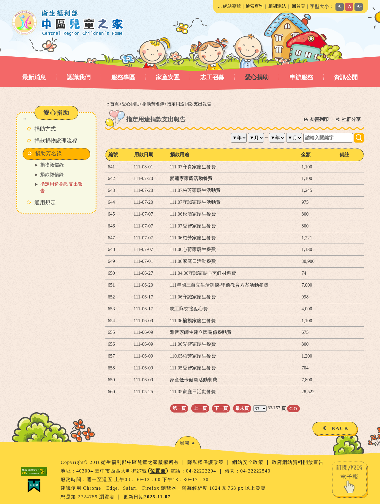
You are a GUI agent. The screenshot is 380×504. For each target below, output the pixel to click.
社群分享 (351, 119)
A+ (359, 6)
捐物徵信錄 (52, 164)
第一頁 (179, 408)
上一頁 (200, 408)
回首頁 (298, 6)
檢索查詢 (254, 6)
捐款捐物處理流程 (55, 141)
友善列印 (319, 119)
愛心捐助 (257, 77)
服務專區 (123, 77)
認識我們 (79, 77)
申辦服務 (301, 77)
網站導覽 (232, 6)
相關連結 (277, 6)
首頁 (114, 103)
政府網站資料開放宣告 (298, 462)
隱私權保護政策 (206, 462)
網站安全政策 (248, 462)
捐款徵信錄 (52, 174)
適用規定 (45, 203)
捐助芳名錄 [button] (48, 154)
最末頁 (242, 408)
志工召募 (212, 77)
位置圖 (158, 470)
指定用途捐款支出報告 (61, 187)
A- (340, 6)
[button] (187, 442)
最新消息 (34, 77)
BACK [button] (340, 428)
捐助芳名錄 (153, 103)
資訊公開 (346, 77)
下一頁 (221, 408)
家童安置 (168, 77)
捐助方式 (45, 129)
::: (220, 6)
